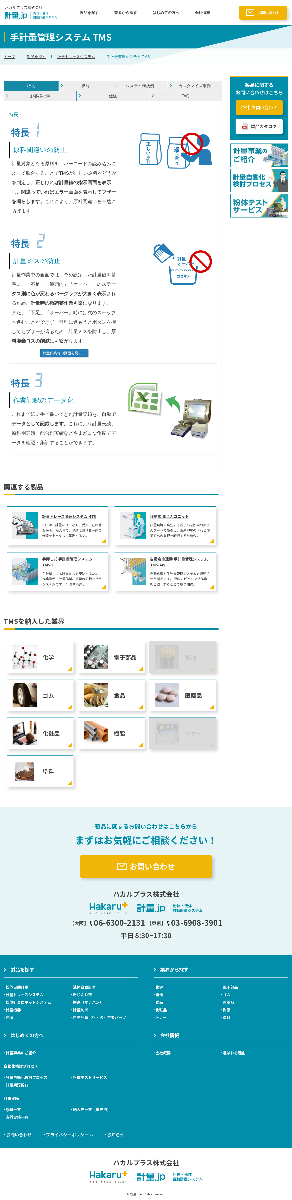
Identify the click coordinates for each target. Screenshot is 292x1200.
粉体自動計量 (17, 987)
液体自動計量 (84, 987)
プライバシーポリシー (69, 1134)
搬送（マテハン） (88, 1002)
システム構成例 (140, 85)
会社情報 (202, 13)
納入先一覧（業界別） (92, 1109)
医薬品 (228, 1002)
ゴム (226, 994)
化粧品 (161, 1010)
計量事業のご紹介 (21, 1053)
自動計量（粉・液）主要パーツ (99, 1017)
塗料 (226, 1017)
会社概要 (163, 1053)
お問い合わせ (268, 12)
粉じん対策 (82, 994)
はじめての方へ (166, 13)
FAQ (185, 95)
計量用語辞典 (17, 1085)
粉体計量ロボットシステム (28, 1002)
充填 (9, 1017)
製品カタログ (264, 126)
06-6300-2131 (117, 922)
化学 (159, 987)
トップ (9, 56)
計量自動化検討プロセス (26, 1077)
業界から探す (125, 13)
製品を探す (89, 13)
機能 (86, 85)
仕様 (113, 95)
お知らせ (115, 1134)
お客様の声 (40, 95)
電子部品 (230, 987)
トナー (161, 1017)
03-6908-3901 (194, 922)
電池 (159, 994)
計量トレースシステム (76, 56)
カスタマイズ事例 (194, 85)
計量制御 (80, 1010)
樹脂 (226, 1010)
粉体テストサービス (90, 1077)
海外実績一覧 (17, 1117)
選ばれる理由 (234, 1053)
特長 (31, 85)
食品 (159, 1002)
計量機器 (13, 1010)
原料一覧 (13, 1109)
